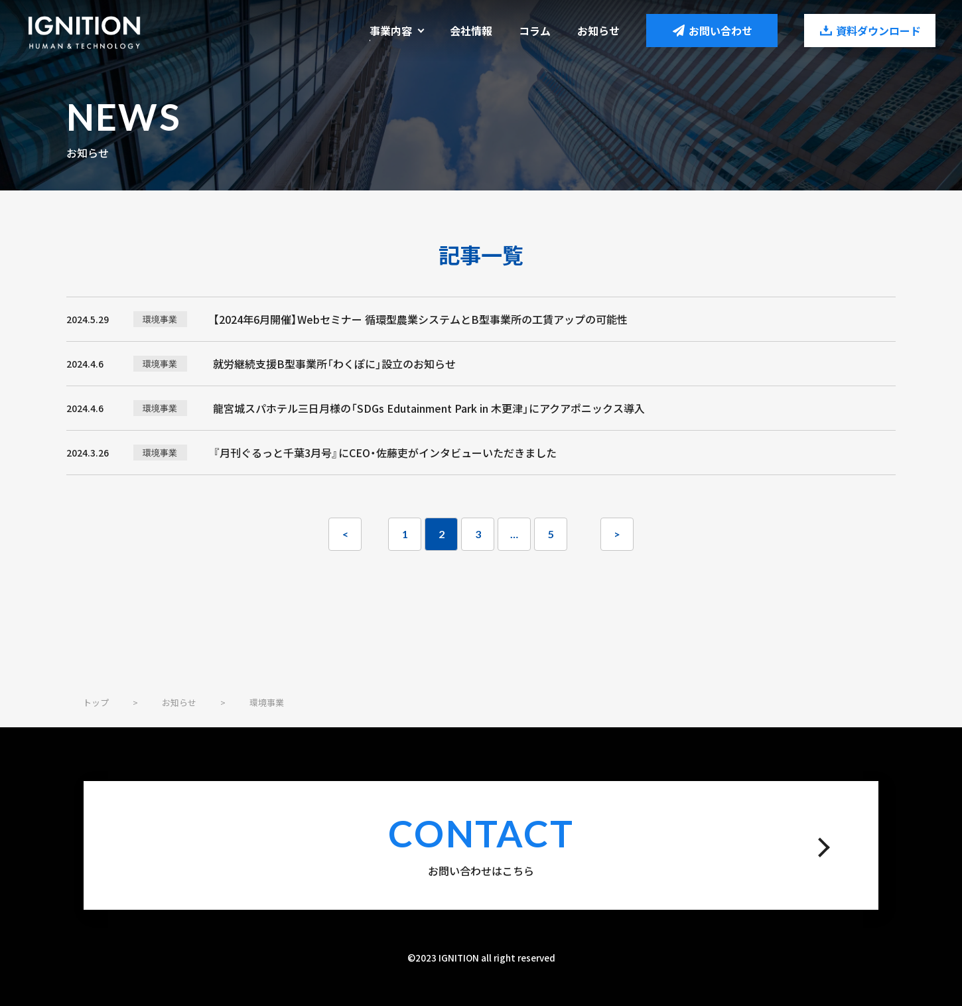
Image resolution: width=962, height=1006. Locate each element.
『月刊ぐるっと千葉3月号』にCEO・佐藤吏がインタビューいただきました (385, 453)
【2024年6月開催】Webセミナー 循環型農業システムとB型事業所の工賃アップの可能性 (420, 319)
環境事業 (160, 319)
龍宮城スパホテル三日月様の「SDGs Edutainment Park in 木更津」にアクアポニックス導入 (429, 408)
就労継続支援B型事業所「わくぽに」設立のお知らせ (334, 364)
